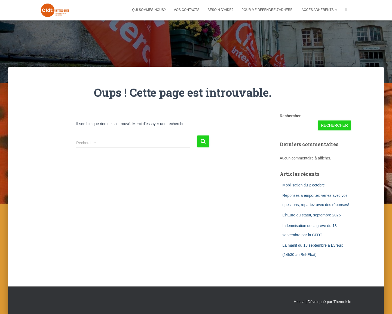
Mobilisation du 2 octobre (304, 185)
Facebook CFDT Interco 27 (346, 10)
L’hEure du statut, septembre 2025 (312, 215)
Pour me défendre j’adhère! (267, 10)
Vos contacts (187, 10)
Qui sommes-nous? (149, 10)
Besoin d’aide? (220, 10)
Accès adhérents (319, 10)
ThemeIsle (342, 302)
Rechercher (290, 116)
